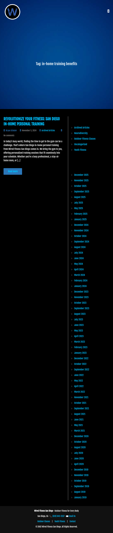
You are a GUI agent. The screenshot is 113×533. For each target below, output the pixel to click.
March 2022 (79, 391)
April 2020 (79, 464)
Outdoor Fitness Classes (85, 138)
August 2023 (80, 313)
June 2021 (79, 419)
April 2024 (79, 269)
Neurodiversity (81, 133)
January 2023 (80, 352)
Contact (73, 521)
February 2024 (80, 280)
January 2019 (80, 497)
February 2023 (80, 347)
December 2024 (81, 224)
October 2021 (80, 402)
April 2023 (79, 336)
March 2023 (79, 341)
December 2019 (81, 469)
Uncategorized (80, 144)
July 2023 (78, 319)
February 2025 (80, 213)
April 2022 (79, 386)
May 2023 (78, 330)
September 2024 (81, 241)
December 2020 (81, 436)
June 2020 (79, 458)
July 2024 (78, 252)
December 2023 (81, 291)
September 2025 (81, 191)
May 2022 (78, 380)
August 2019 (79, 491)
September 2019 (81, 486)
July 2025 (78, 202)
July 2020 (78, 452)
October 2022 (80, 364)
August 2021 (79, 414)
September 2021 (81, 408)
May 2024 (78, 263)
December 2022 (81, 358)
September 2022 (81, 369)
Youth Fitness (80, 149)
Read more (13, 171)
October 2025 (80, 186)
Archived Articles (48, 130)
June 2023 (79, 325)
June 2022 (79, 375)
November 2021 (81, 397)
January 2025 (80, 219)
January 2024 (80, 286)
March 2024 (79, 275)
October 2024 (80, 236)
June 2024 (79, 258)
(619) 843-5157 (59, 516)
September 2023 (81, 308)
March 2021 (79, 430)
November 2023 (81, 297)
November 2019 (81, 475)
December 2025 (81, 174)
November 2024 (81, 230)
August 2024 (80, 247)
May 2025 (78, 208)
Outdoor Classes (43, 521)
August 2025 (80, 197)
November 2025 (81, 180)
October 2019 (80, 480)
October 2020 (80, 441)
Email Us (72, 516)
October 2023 (80, 302)
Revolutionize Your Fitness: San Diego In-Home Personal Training (32, 121)
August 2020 (80, 447)
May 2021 (78, 425)
